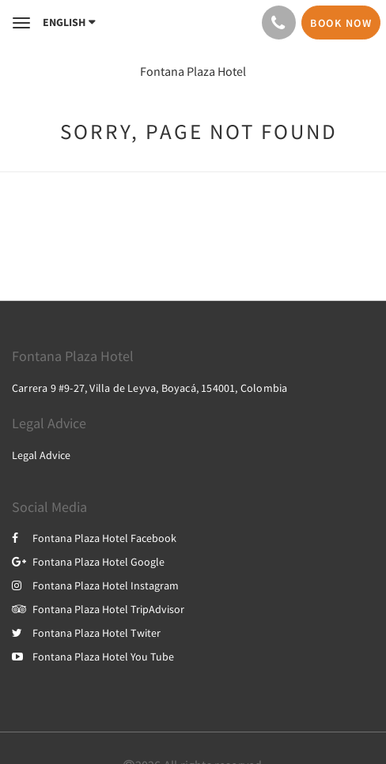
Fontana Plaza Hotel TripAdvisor (98, 609)
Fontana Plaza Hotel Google (88, 562)
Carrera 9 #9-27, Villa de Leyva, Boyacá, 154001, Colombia (149, 388)
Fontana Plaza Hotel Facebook (94, 538)
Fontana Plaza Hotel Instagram (95, 585)
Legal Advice (41, 455)
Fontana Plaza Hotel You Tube (93, 656)
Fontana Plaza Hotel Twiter (86, 633)
